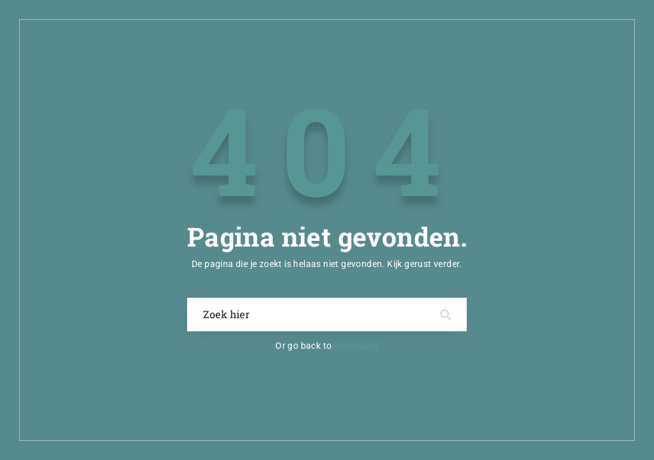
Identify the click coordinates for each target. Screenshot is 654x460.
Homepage (355, 346)
